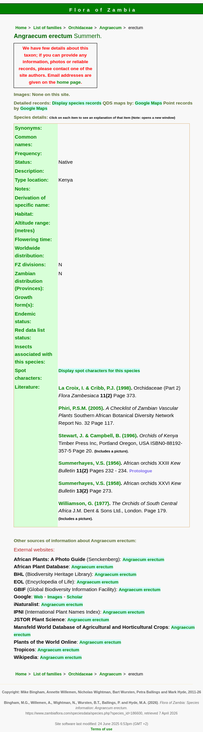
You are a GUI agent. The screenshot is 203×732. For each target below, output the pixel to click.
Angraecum (111, 27)
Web (38, 596)
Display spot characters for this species (99, 370)
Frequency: (28, 153)
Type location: (31, 180)
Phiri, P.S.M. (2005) (80, 408)
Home (21, 27)
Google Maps (148, 103)
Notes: (22, 189)
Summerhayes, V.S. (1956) (89, 463)
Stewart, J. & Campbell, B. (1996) (97, 435)
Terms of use (101, 729)
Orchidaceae (80, 27)
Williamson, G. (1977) (83, 503)
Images (54, 596)
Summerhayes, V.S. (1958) (89, 483)
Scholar (75, 596)
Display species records (77, 103)
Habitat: (24, 214)
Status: (23, 162)
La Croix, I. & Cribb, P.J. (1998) (94, 388)
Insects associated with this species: (33, 354)
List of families (48, 27)
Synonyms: (28, 128)
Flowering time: (33, 239)
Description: (29, 171)
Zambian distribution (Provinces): (29, 281)
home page (69, 82)
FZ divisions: (30, 264)
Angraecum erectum (143, 559)
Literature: (27, 387)
